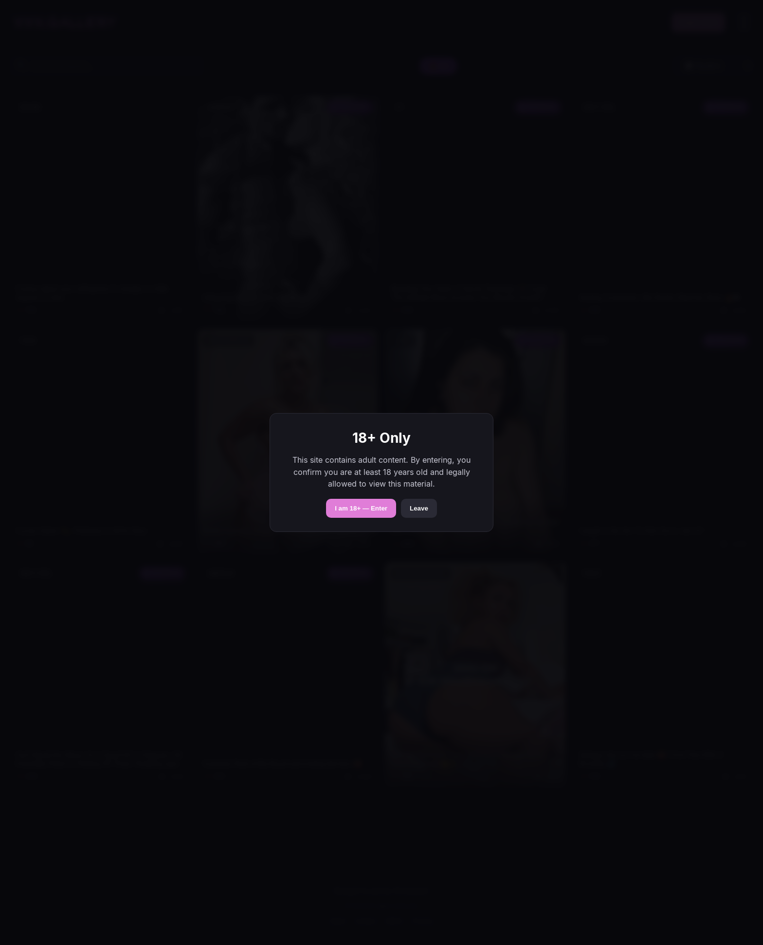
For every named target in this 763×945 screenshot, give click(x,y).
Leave (419, 508)
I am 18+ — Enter (361, 508)
